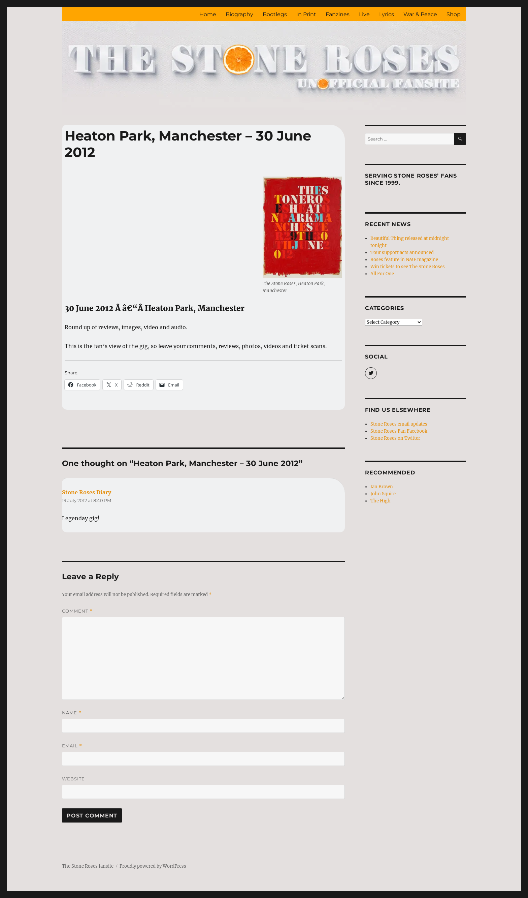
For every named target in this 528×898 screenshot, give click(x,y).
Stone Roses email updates (398, 424)
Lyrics (386, 14)
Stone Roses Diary (86, 492)
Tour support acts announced (402, 252)
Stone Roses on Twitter (395, 438)
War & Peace (420, 14)
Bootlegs (275, 14)
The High (380, 501)
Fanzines (338, 14)
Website (73, 778)
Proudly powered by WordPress (153, 866)
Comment (77, 611)
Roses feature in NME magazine (404, 259)
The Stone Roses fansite (87, 866)
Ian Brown (381, 487)
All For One (382, 274)
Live (364, 14)
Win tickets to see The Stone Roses (407, 267)
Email (72, 746)
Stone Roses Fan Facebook (398, 431)
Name (71, 713)
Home (207, 14)
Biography (239, 14)
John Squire (383, 494)
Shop (454, 14)
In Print (306, 14)
